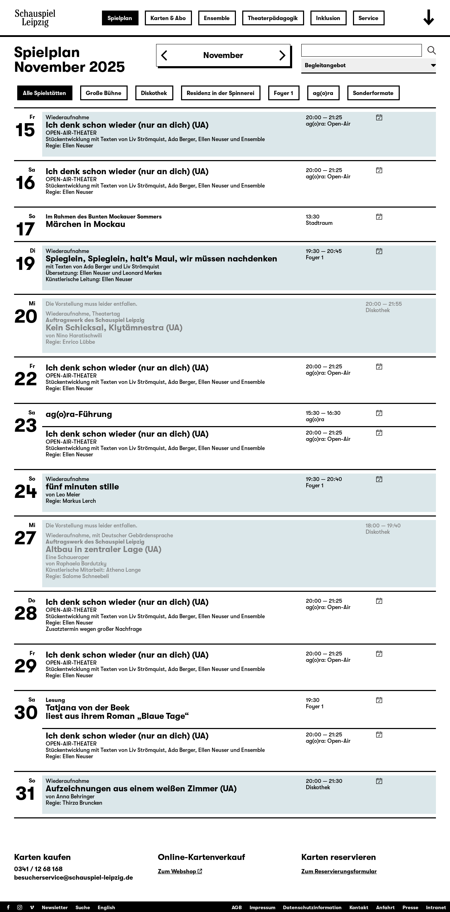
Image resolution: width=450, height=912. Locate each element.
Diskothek (154, 93)
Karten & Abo (168, 18)
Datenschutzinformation (312, 907)
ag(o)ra (323, 93)
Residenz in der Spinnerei (220, 93)
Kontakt (358, 907)
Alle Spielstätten (44, 93)
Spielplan (120, 18)
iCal (379, 117)
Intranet (436, 907)
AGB (237, 907)
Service (368, 18)
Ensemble (217, 18)
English (106, 907)
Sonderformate (373, 93)
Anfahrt (385, 907)
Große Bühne (103, 93)
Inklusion (328, 18)
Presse (410, 907)
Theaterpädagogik (273, 18)
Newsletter (55, 907)
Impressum (262, 907)
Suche (83, 907)
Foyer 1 (283, 93)
